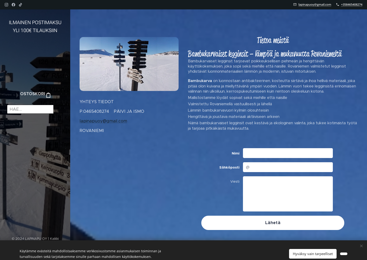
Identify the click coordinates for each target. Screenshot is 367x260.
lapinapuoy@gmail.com (314, 4)
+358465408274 (351, 4)
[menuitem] (35, 131)
